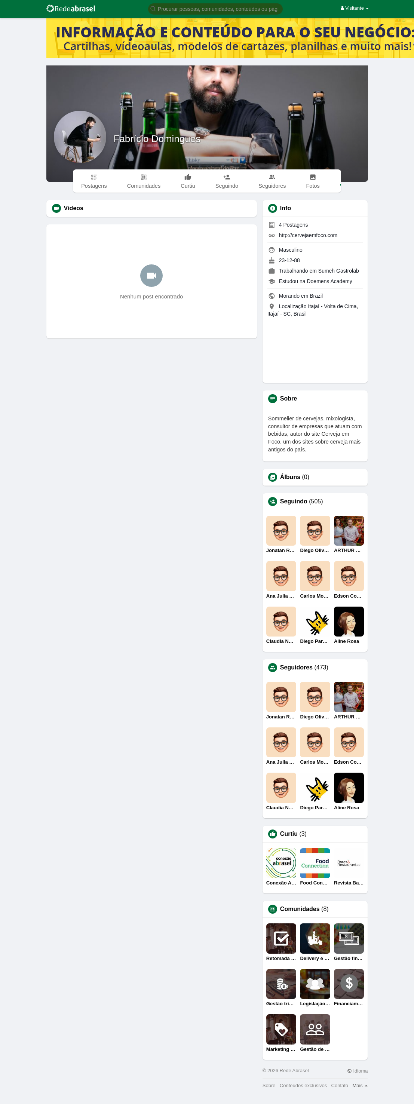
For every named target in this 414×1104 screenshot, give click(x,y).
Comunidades (300, 909)
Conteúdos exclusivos (303, 1085)
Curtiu (289, 834)
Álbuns (290, 477)
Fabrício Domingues (157, 138)
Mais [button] (360, 1085)
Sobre (269, 1085)
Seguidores (296, 668)
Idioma (357, 1070)
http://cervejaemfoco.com (308, 235)
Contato (340, 1085)
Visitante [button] (355, 8)
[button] (215, 8)
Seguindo (293, 502)
